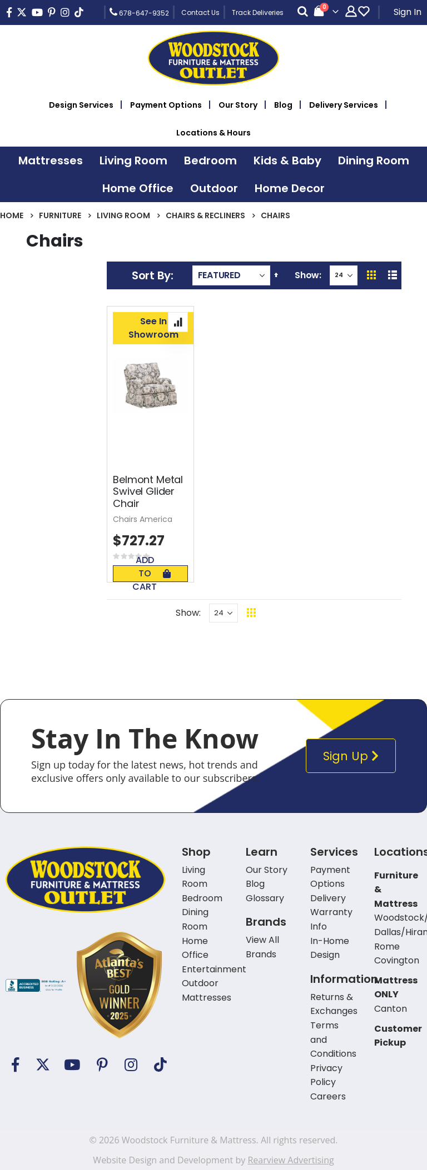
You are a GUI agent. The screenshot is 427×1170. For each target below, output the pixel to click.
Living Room (123, 215)
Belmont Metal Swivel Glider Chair (148, 492)
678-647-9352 (139, 12)
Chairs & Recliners (205, 215)
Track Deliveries (258, 12)
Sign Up (353, 756)
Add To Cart (151, 573)
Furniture (60, 215)
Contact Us (200, 12)
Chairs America (142, 519)
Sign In (407, 12)
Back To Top (319, 612)
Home (11, 215)
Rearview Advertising (290, 1160)
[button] (178, 322)
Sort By (151, 275)
